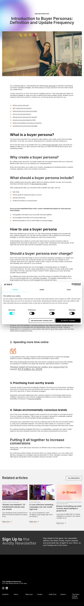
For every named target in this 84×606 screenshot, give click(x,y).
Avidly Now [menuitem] (52, 584)
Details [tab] (42, 289)
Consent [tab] (15, 289)
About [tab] (69, 289)
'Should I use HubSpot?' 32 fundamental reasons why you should (13, 507)
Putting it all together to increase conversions (27, 123)
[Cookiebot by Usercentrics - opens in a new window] (73, 284)
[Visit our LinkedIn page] (7, 578)
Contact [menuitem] (39, 584)
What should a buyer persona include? (25, 111)
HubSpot (4, 502)
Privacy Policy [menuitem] (7, 599)
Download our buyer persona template (25, 126)
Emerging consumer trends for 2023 (24, 120)
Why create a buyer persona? (22, 108)
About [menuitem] (16, 584)
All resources (74, 478)
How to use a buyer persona (22, 114)
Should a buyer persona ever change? (25, 117)
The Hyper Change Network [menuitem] (75, 586)
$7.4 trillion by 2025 (30, 369)
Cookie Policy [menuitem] (21, 599)
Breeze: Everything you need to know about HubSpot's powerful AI (68, 508)
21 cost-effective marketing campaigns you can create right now (41, 507)
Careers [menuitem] (63, 584)
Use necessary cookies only (42, 320)
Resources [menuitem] (29, 584)
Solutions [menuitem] (5, 584)
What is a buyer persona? (21, 105)
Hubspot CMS (64, 503)
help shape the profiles (39, 184)
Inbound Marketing (42, 13)
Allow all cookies (68, 320)
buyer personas (50, 86)
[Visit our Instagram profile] (3, 578)
